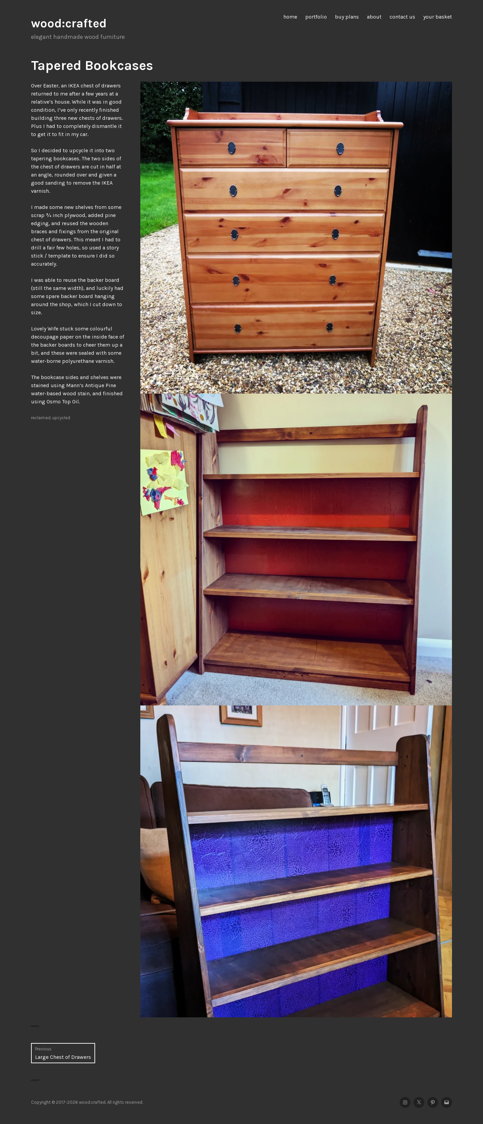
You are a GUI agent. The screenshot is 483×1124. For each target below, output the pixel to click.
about (374, 17)
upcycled (61, 417)
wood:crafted (69, 23)
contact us (402, 17)
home (290, 17)
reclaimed (41, 417)
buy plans (347, 17)
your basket (437, 17)
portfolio (316, 17)
